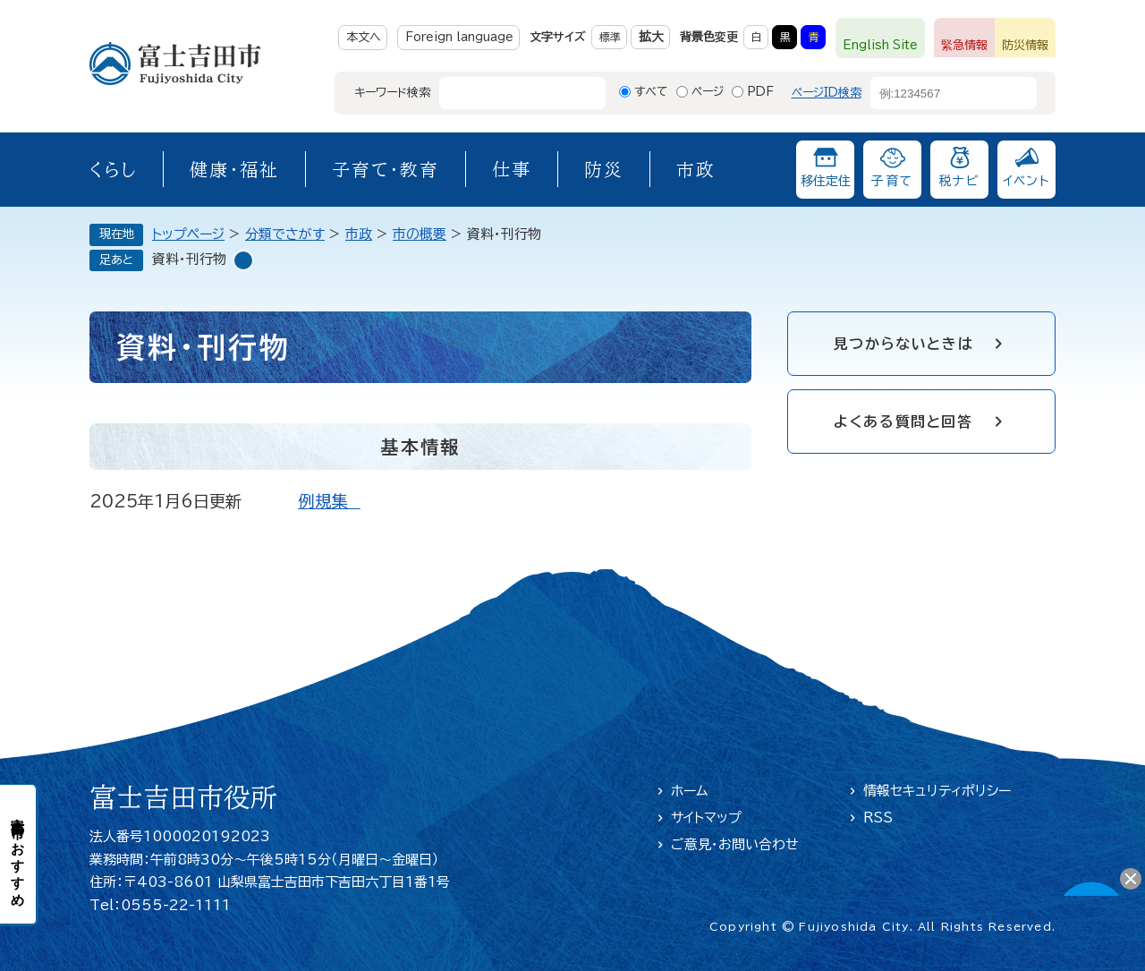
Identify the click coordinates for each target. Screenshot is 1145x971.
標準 (610, 36)
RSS (878, 817)
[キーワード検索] (506, 93)
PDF (760, 92)
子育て (891, 181)
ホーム (689, 790)
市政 (696, 169)
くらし (113, 169)
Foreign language (459, 37)
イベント (1027, 181)
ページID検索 (826, 92)
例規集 (329, 501)
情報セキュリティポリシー (937, 790)
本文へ (363, 37)
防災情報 (1025, 45)
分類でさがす (285, 234)
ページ (707, 92)
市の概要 (419, 234)
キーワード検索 (392, 92)
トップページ (188, 234)
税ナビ (959, 181)
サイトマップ (706, 817)
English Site (880, 45)
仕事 (511, 169)
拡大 (651, 36)
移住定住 (826, 181)
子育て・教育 (385, 169)
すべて (651, 92)
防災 (603, 169)
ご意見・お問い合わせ (735, 844)
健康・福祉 (234, 169)
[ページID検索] (937, 93)
